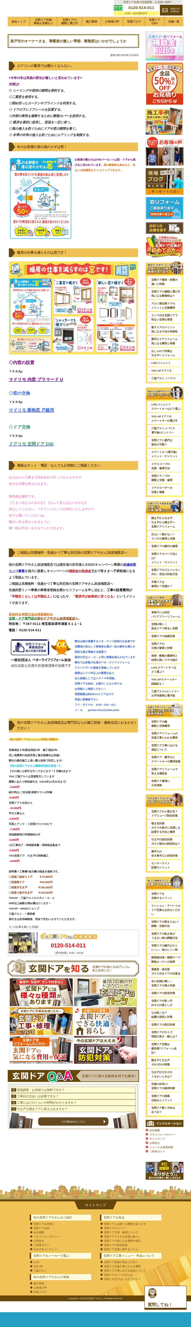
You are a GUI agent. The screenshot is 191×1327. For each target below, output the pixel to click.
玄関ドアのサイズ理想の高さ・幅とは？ (164, 1045)
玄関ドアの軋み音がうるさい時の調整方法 (164, 946)
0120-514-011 (68, 956)
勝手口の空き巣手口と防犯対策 (164, 864)
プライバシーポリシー (162, 1145)
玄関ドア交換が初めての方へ (121, 1273)
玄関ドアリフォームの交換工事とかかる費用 (164, 746)
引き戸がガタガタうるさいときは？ (161, 1085)
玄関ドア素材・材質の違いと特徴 (164, 292)
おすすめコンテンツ (45, 1260)
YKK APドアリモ (161, 381)
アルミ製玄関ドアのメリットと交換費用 (163, 316)
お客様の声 (112, 32)
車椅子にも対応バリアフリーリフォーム (165, 625)
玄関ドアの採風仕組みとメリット (161, 1108)
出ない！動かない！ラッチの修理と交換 (163, 547)
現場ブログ (134, 32)
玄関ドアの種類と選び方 (69, 32)
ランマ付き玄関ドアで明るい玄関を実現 (164, 328)
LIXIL (37, 1273)
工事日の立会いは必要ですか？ (38, 1130)
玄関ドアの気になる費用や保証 (122, 1251)
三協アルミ (40, 1281)
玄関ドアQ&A (154, 32)
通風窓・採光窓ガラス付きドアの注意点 (165, 982)
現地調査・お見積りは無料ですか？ (41, 1123)
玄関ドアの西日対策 (163, 1035)
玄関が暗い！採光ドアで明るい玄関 (164, 637)
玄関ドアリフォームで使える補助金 (164, 782)
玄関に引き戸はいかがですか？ (122, 1289)
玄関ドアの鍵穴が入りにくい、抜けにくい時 (164, 958)
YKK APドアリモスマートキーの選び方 (164, 429)
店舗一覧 (173, 32)
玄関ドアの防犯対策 (116, 1255)
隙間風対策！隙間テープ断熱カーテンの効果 (165, 970)
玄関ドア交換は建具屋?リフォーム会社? (164, 1059)
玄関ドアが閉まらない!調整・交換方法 (165, 934)
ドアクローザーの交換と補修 (161, 500)
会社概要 (154, 1141)
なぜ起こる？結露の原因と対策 (161, 1025)
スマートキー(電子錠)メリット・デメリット (164, 465)
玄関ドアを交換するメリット (161, 906)
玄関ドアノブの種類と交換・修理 (161, 488)
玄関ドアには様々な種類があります (125, 1234)
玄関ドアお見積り (44, 1234)
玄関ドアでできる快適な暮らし (122, 1247)
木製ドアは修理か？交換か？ (161, 594)
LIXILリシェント (161, 373)
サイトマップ (157, 1149)
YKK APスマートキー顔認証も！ (164, 692)
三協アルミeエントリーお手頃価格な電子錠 (165, 704)
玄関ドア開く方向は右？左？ (163, 1120)
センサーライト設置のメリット (160, 876)
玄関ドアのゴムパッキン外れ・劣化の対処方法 (165, 583)
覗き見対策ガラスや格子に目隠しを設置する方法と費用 (165, 838)
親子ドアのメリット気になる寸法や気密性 (164, 340)
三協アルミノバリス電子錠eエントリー (163, 441)
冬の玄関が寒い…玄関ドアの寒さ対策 (163, 994)
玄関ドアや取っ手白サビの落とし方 (161, 1013)
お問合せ (154, 1153)
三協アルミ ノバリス (163, 389)
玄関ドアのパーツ (114, 1238)
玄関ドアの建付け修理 (164, 557)
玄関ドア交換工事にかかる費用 (122, 1277)
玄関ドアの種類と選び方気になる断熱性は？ (165, 304)
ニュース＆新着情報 (161, 1158)
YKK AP (38, 1277)
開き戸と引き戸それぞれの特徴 (160, 1073)
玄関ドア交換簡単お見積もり (43, 32)
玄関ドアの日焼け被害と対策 (161, 656)
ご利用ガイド (157, 1162)
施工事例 (91, 32)
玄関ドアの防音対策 (163, 1003)
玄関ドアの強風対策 (163, 647)
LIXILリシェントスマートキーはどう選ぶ (165, 417)
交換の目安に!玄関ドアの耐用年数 (163, 1097)
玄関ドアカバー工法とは (118, 1285)
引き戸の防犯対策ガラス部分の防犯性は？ (165, 852)
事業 (21, 582)
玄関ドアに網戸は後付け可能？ (161, 453)
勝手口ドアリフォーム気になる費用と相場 (164, 352)
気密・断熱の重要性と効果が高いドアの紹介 (164, 668)
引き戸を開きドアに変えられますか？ (42, 1142)
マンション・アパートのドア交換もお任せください (165, 920)
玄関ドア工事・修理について (121, 1243)
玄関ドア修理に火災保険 (160, 794)
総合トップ (19, 32)
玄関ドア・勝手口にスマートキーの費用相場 (165, 770)
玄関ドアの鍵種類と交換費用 (160, 734)
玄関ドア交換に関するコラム (121, 1260)
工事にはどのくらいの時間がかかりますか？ (47, 1136)
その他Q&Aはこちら (73, 1155)
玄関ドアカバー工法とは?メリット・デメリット (164, 569)
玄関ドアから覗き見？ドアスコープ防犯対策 (164, 824)
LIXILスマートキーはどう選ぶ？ (163, 680)
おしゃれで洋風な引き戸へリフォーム (163, 364)
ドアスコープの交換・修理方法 (160, 476)
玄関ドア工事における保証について (164, 758)
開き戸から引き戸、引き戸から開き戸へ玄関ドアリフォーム (163, 533)
